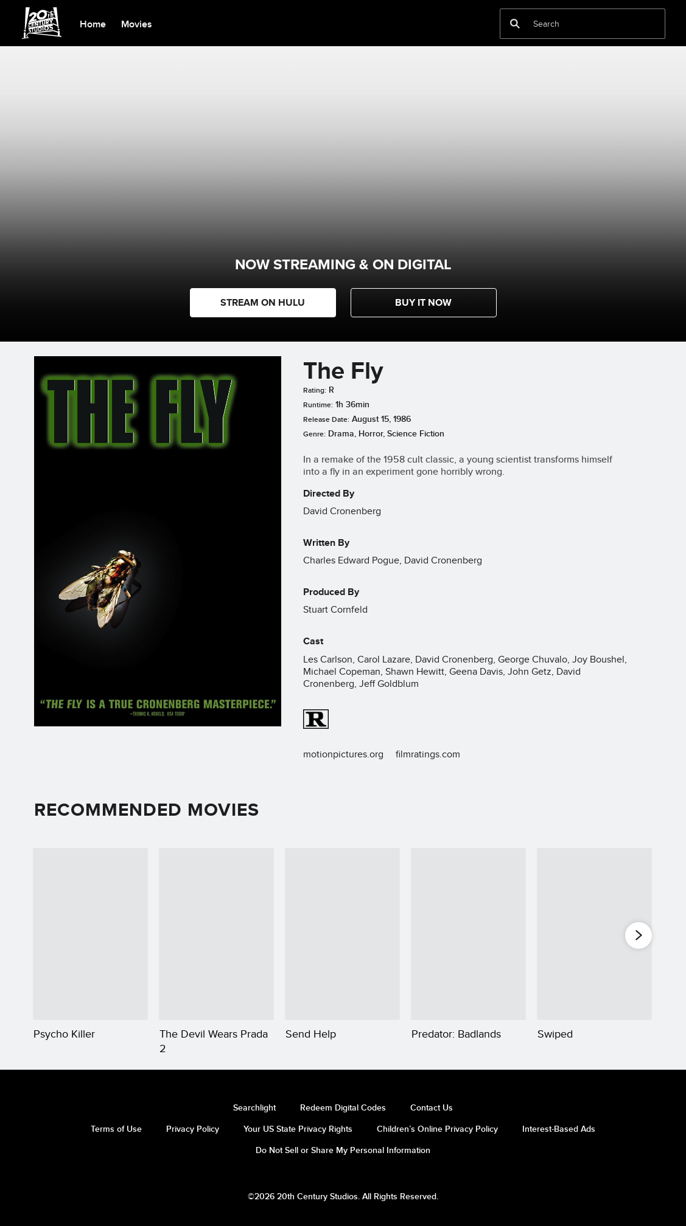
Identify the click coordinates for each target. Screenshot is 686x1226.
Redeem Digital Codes (343, 1107)
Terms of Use (116, 1129)
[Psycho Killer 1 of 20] (90, 934)
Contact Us (431, 1107)
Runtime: (318, 405)
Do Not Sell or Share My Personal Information (343, 1150)
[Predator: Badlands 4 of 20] (468, 934)
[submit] (515, 23)
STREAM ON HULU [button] (262, 302)
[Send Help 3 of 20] (342, 934)
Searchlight (254, 1107)
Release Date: (326, 419)
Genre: (314, 434)
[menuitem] (92, 23)
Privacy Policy (192, 1129)
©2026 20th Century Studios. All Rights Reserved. (343, 1196)
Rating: (314, 390)
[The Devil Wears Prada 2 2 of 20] (216, 934)
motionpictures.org (343, 754)
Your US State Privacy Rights (297, 1129)
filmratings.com (428, 754)
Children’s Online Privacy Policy (437, 1129)
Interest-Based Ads (558, 1129)
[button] (424, 302)
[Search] (574, 23)
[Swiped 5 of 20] (594, 934)
